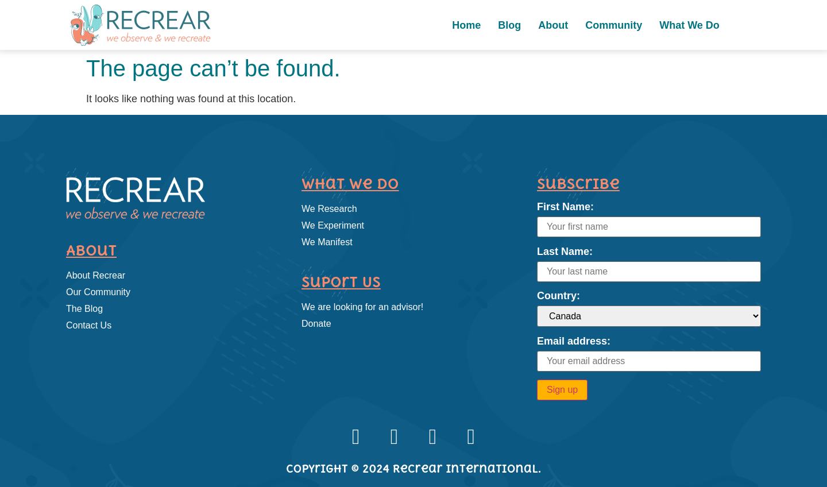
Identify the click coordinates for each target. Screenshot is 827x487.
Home (466, 25)
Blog (509, 25)
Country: (558, 296)
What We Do (689, 25)
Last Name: (565, 251)
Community (613, 25)
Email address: (573, 341)
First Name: (565, 206)
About (553, 25)
